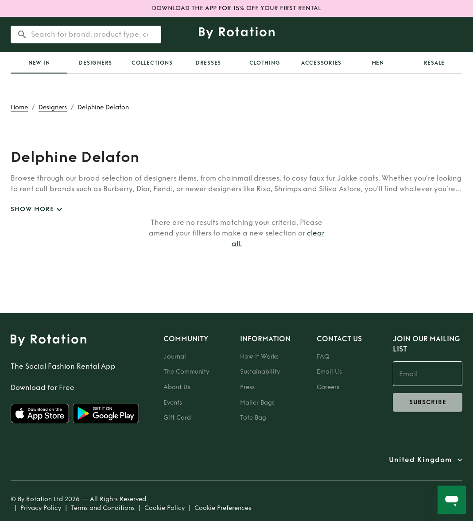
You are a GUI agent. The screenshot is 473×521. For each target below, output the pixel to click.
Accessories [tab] (321, 63)
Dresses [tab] (208, 63)
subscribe (427, 402)
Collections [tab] (152, 63)
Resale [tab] (434, 63)
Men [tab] (378, 63)
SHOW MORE (37, 209)
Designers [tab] (95, 63)
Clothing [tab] (264, 63)
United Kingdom (420, 460)
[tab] (39, 62)
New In (39, 63)
